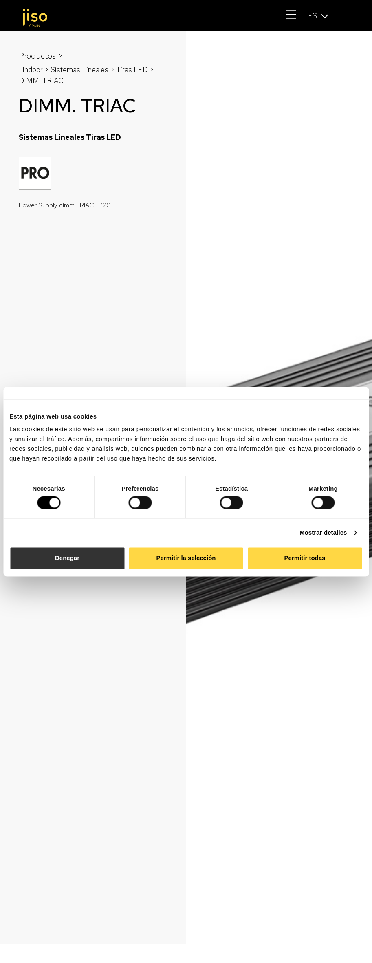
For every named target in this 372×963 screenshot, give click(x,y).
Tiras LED (132, 69)
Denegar (67, 558)
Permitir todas (305, 558)
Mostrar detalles (323, 532)
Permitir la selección (186, 558)
